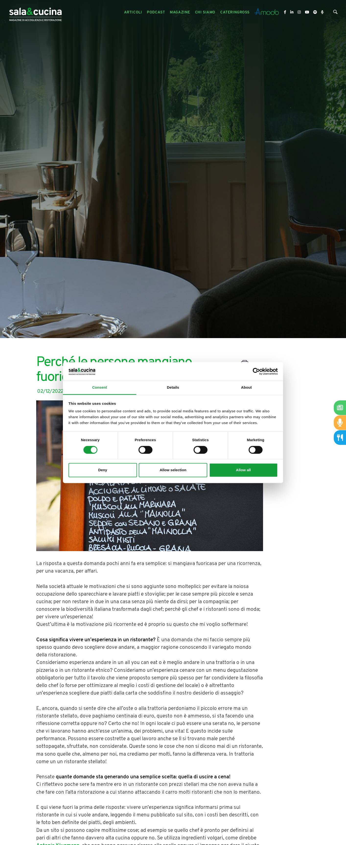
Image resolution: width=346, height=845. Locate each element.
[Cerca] (335, 13)
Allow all (243, 470)
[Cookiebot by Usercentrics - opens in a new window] (256, 371)
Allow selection (173, 470)
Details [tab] (173, 387)
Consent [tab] (99, 387)
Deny (102, 470)
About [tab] (246, 387)
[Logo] (35, 12)
